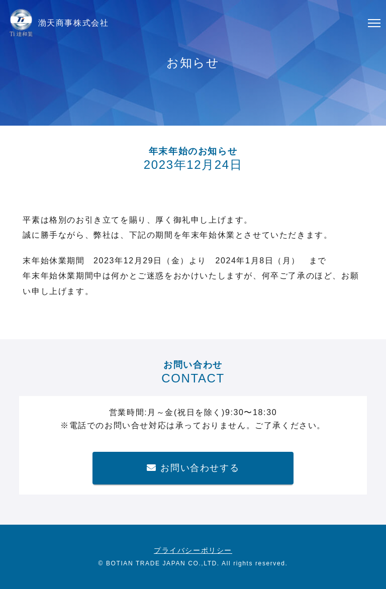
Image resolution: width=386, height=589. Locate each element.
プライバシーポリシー (193, 550)
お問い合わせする (193, 468)
